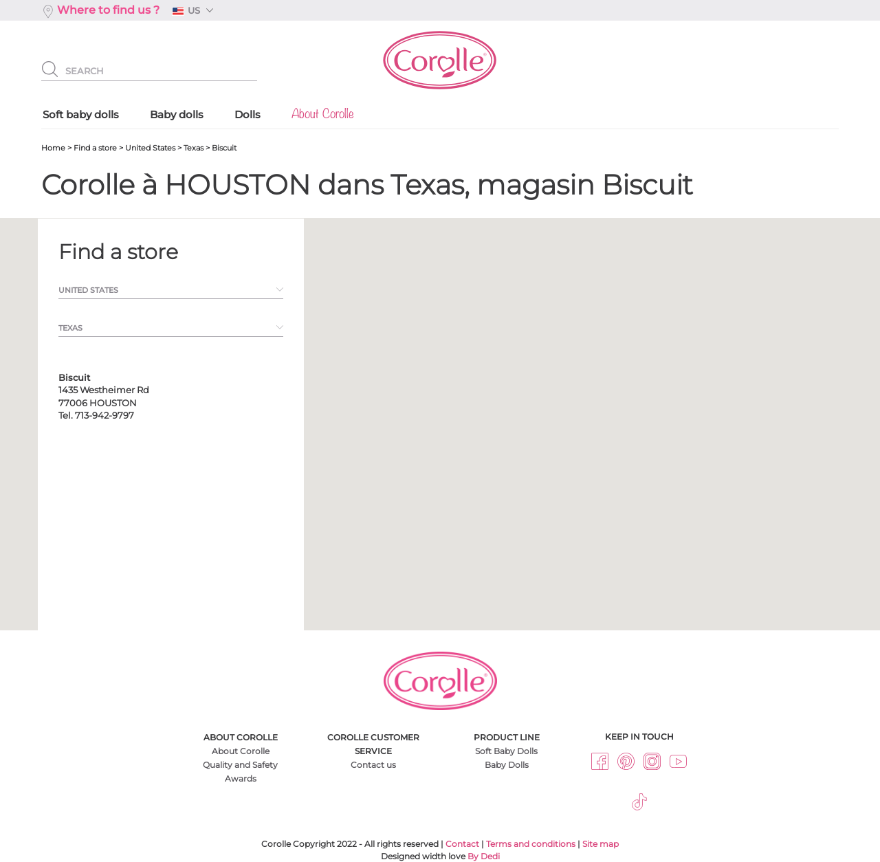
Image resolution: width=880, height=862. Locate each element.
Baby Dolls (507, 765)
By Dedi (484, 856)
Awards (240, 778)
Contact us (373, 765)
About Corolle (241, 751)
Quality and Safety (240, 765)
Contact (462, 844)
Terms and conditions (530, 844)
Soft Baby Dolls (506, 751)
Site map (600, 844)
